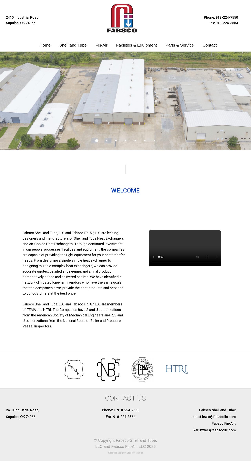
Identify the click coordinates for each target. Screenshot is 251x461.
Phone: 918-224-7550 (221, 17)
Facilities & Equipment (136, 45)
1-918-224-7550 (126, 410)
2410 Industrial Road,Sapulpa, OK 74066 (22, 20)
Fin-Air (101, 45)
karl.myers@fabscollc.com (215, 430)
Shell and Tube (73, 45)
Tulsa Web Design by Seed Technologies (125, 453)
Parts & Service (180, 45)
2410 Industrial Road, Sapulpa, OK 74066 (22, 413)
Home (45, 45)
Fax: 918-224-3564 (223, 23)
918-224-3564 (124, 417)
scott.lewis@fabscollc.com (214, 417)
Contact (210, 45)
